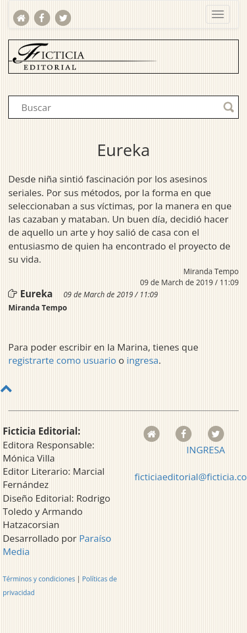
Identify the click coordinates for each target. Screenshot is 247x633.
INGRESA (205, 449)
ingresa (142, 360)
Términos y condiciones (39, 579)
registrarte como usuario (62, 360)
